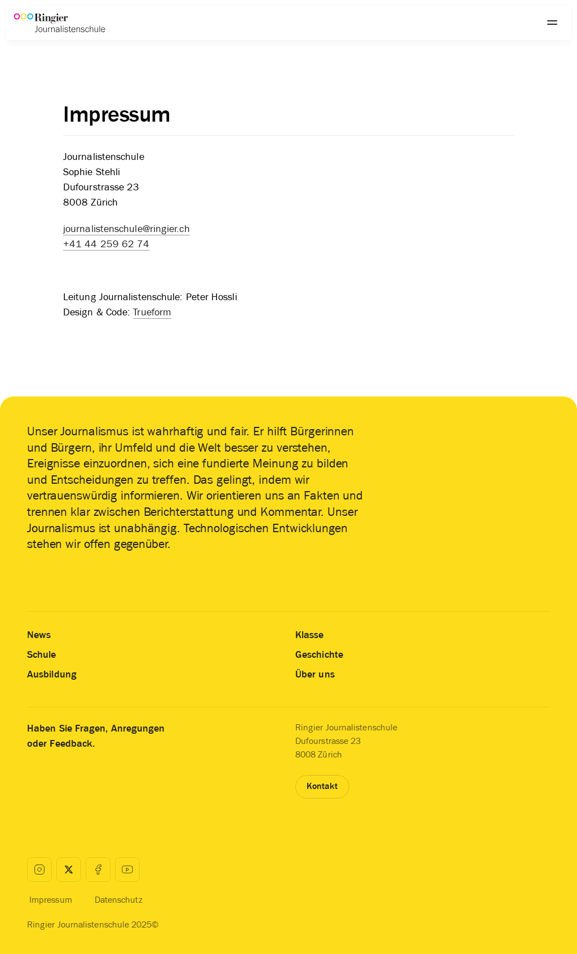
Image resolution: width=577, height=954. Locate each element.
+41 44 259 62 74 (106, 244)
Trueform (152, 312)
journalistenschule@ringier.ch (126, 228)
